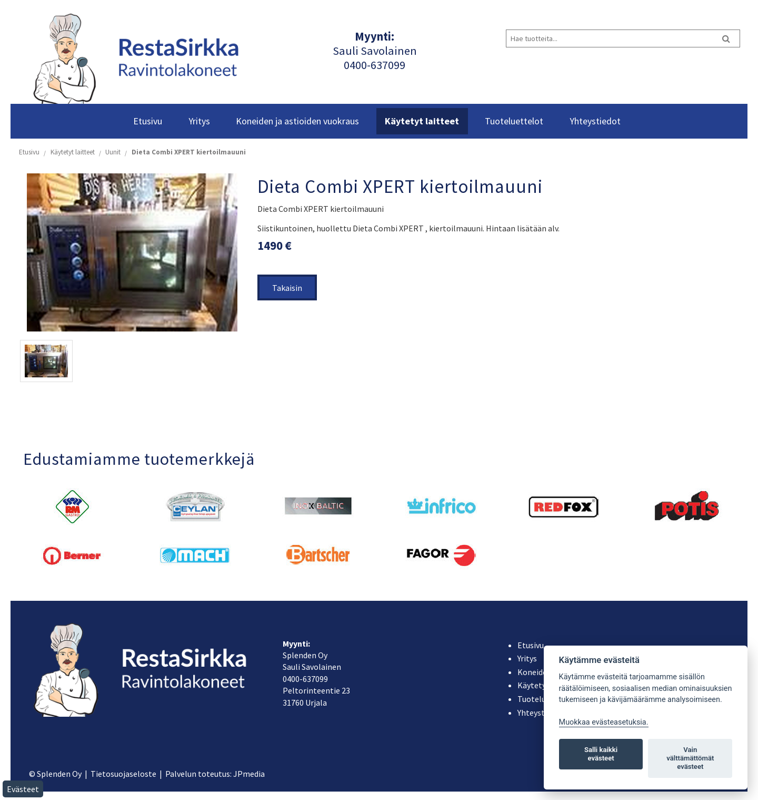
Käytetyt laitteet (422, 121)
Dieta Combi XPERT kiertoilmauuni (189, 152)
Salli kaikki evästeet (600, 754)
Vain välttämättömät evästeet (690, 758)
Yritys (199, 121)
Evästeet (23, 789)
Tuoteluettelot (514, 121)
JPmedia (249, 773)
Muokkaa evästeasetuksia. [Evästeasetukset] (604, 722)
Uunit (113, 152)
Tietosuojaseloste (123, 773)
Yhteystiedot (595, 121)
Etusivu (147, 121)
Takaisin (287, 287)
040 (352, 64)
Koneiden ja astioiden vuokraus (297, 121)
